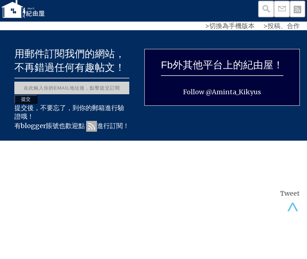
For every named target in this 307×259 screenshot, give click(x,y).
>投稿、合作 (281, 26)
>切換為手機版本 (230, 26)
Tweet (290, 193)
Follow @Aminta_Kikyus (222, 92)
